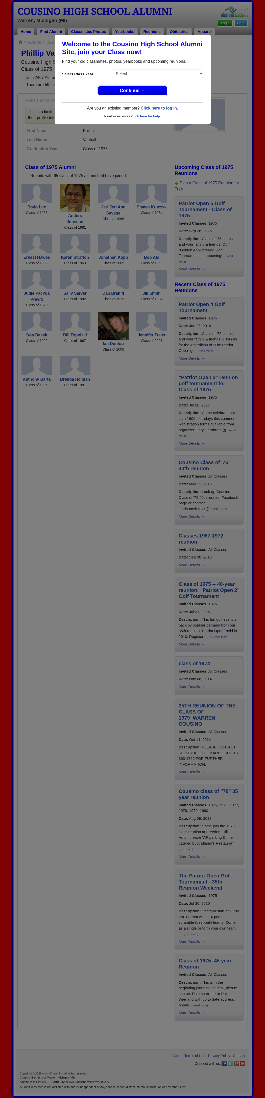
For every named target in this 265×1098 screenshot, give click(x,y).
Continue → (132, 90)
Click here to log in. (159, 108)
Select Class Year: (78, 74)
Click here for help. (146, 116)
